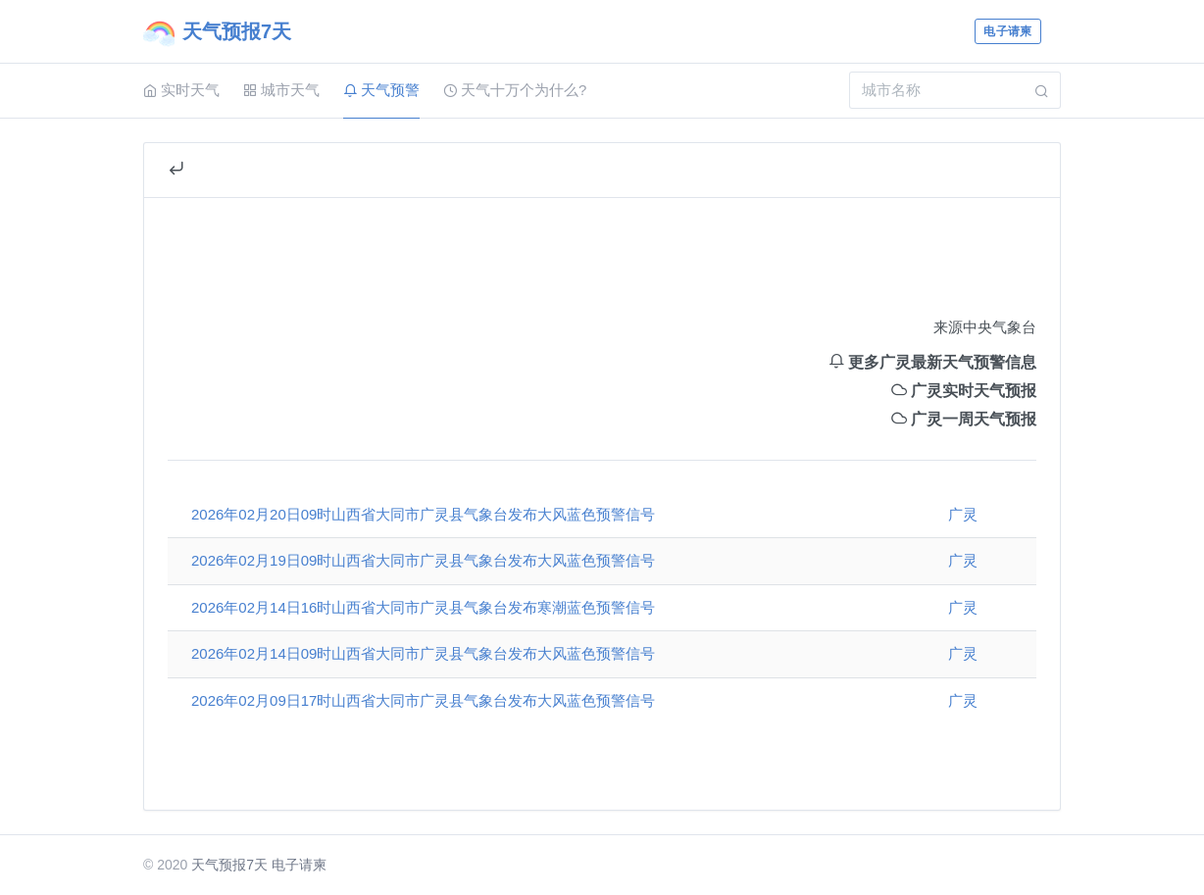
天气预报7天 (229, 864)
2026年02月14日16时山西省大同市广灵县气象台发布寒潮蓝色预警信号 (423, 607)
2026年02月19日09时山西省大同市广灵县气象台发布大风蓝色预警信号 (423, 560)
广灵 (963, 514)
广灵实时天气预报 (963, 390)
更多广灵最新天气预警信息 (932, 362)
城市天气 (281, 89)
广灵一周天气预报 (963, 419)
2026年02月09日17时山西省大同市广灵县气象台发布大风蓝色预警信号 (423, 700)
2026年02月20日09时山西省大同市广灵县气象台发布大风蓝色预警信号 (423, 514)
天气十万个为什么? (514, 89)
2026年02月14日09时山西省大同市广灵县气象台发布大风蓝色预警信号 (423, 653)
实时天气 (181, 89)
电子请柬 (1007, 31)
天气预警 (381, 89)
